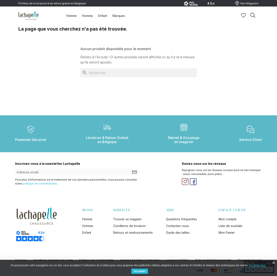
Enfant (102, 16)
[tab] (71, 15)
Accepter (140, 271)
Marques (119, 16)
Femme (71, 16)
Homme (87, 16)
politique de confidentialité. (40, 183)
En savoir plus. (257, 265)
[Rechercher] (138, 72)
